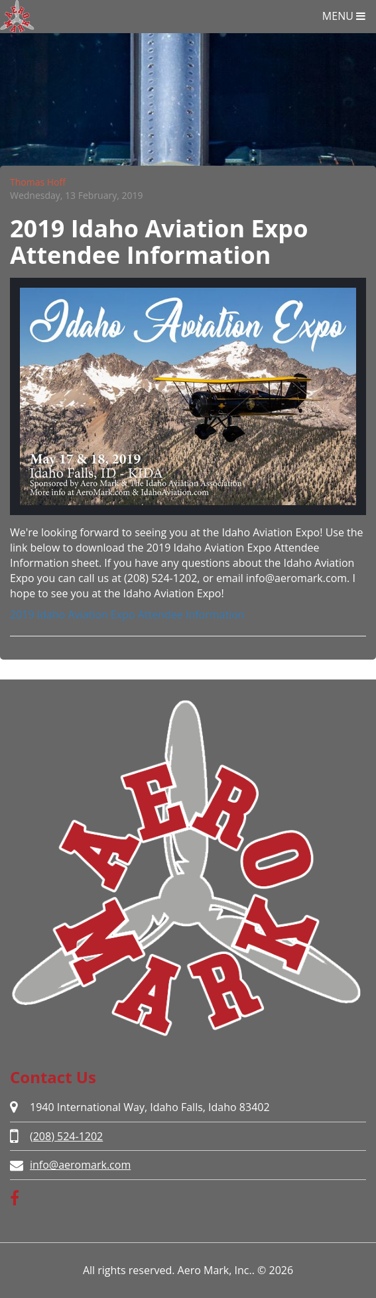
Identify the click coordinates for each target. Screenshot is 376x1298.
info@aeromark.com (80, 1164)
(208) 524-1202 (66, 1136)
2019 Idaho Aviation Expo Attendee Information (127, 614)
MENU (343, 16)
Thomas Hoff (38, 182)
